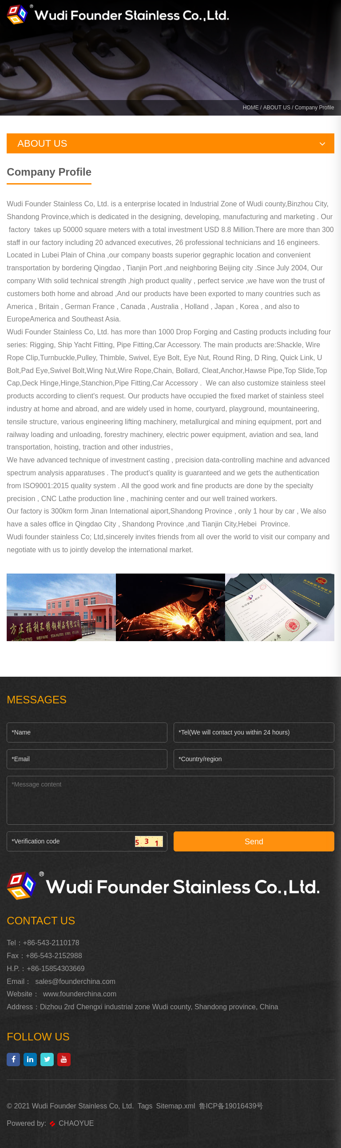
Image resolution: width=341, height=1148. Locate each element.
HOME (251, 107)
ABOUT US (276, 107)
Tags (145, 1106)
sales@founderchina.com (75, 981)
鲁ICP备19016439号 (231, 1106)
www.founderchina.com (79, 994)
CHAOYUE (72, 1123)
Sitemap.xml (175, 1106)
